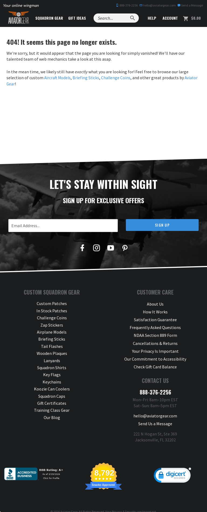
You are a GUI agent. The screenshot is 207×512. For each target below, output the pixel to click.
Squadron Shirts (51, 367)
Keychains (52, 381)
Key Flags (52, 374)
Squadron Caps (51, 396)
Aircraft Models (58, 77)
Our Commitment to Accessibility (155, 353)
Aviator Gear (68, 503)
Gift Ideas (82, 18)
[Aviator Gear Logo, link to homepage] (20, 18)
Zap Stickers (51, 324)
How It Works (155, 310)
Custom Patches (52, 303)
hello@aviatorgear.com (157, 5)
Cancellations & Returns (155, 339)
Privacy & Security (124, 503)
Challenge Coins (117, 77)
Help (151, 18)
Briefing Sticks (87, 77)
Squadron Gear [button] (54, 18)
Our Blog (52, 417)
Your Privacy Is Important (155, 346)
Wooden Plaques (52, 353)
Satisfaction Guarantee (155, 317)
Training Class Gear (52, 410)
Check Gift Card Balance (155, 360)
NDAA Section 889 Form (155, 331)
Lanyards (52, 360)
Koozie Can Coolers (52, 388)
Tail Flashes (52, 346)
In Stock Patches (51, 310)
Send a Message (190, 5)
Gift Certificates (51, 403)
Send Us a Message (155, 415)
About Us (155, 303)
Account (169, 18)
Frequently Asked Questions (155, 324)
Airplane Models (52, 331)
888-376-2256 (127, 5)
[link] (172, 467)
